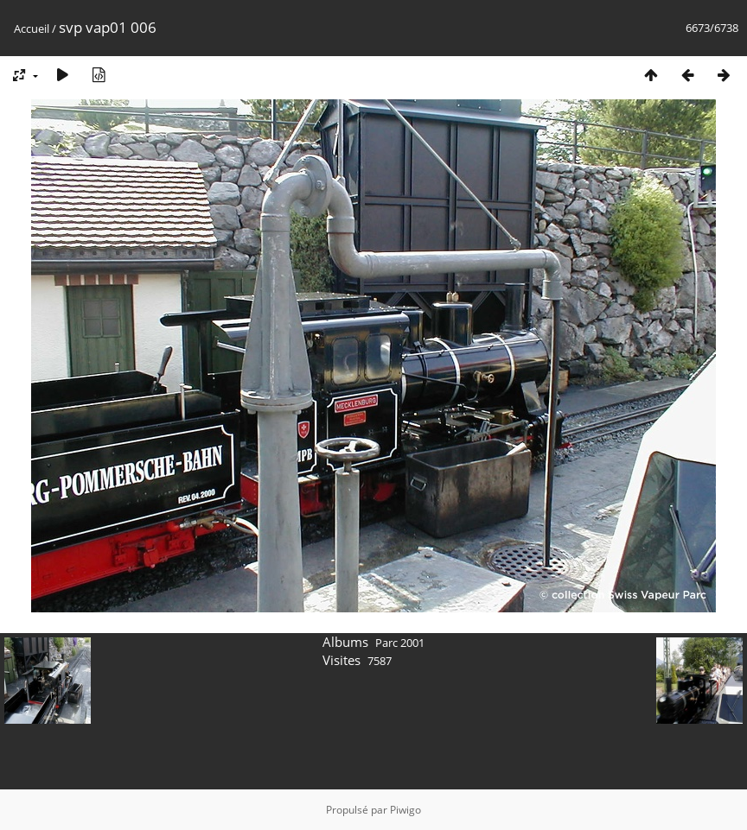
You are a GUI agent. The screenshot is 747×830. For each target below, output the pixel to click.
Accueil (31, 28)
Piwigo (405, 809)
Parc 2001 (400, 642)
